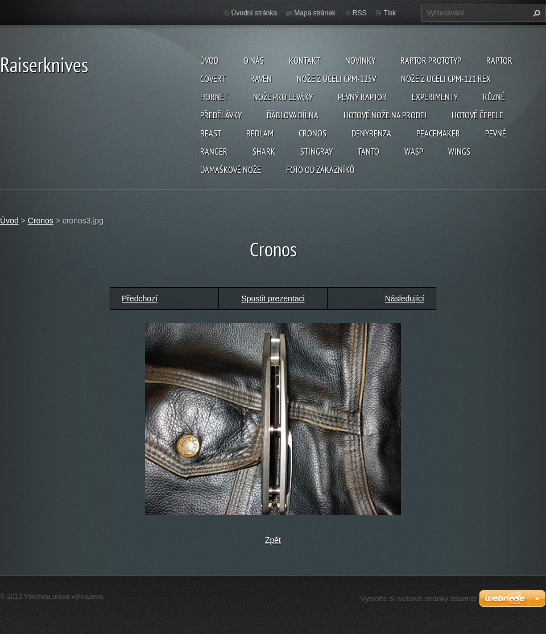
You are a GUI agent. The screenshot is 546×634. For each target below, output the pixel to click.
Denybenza (371, 133)
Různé (494, 96)
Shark (264, 151)
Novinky (360, 60)
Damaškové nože (230, 169)
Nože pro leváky (283, 96)
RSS (360, 13)
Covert (212, 78)
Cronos (312, 133)
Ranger (214, 151)
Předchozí (140, 298)
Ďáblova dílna (292, 115)
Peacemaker (438, 133)
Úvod (209, 60)
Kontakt (304, 60)
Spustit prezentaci (272, 298)
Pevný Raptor (362, 96)
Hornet (214, 96)
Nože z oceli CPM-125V (336, 78)
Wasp (413, 151)
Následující (404, 298)
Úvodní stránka (254, 13)
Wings (459, 151)
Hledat (535, 13)
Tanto (368, 151)
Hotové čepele (477, 115)
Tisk (389, 13)
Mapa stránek (315, 13)
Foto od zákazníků (320, 169)
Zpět (273, 540)
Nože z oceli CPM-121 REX (446, 78)
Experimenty (435, 96)
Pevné (495, 133)
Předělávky (221, 115)
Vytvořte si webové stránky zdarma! (419, 598)
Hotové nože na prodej (385, 115)
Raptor (499, 60)
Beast (210, 133)
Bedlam (260, 133)
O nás (253, 60)
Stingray (316, 151)
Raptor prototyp (430, 60)
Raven (261, 78)
